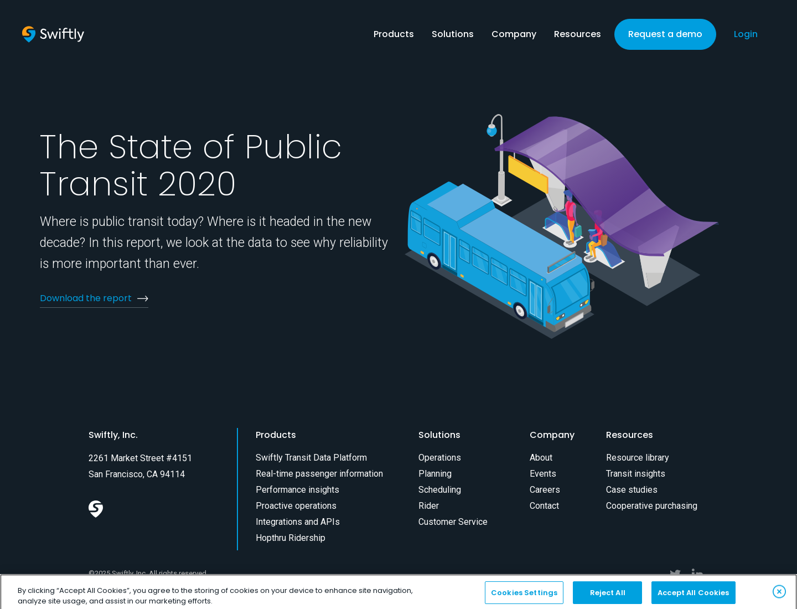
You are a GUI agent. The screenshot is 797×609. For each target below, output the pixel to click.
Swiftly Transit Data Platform (311, 457)
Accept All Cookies (693, 597)
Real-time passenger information (319, 473)
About (541, 457)
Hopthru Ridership (290, 538)
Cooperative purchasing (651, 505)
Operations (439, 457)
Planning (435, 473)
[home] (53, 34)
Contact (544, 505)
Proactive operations (296, 505)
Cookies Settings (524, 597)
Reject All (607, 597)
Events (543, 473)
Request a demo (665, 34)
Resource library (637, 457)
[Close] (779, 596)
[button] (394, 36)
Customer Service (453, 522)
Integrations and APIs (298, 522)
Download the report (86, 298)
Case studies (632, 489)
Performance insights (297, 489)
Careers (545, 489)
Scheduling (439, 489)
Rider (428, 505)
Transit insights (635, 473)
